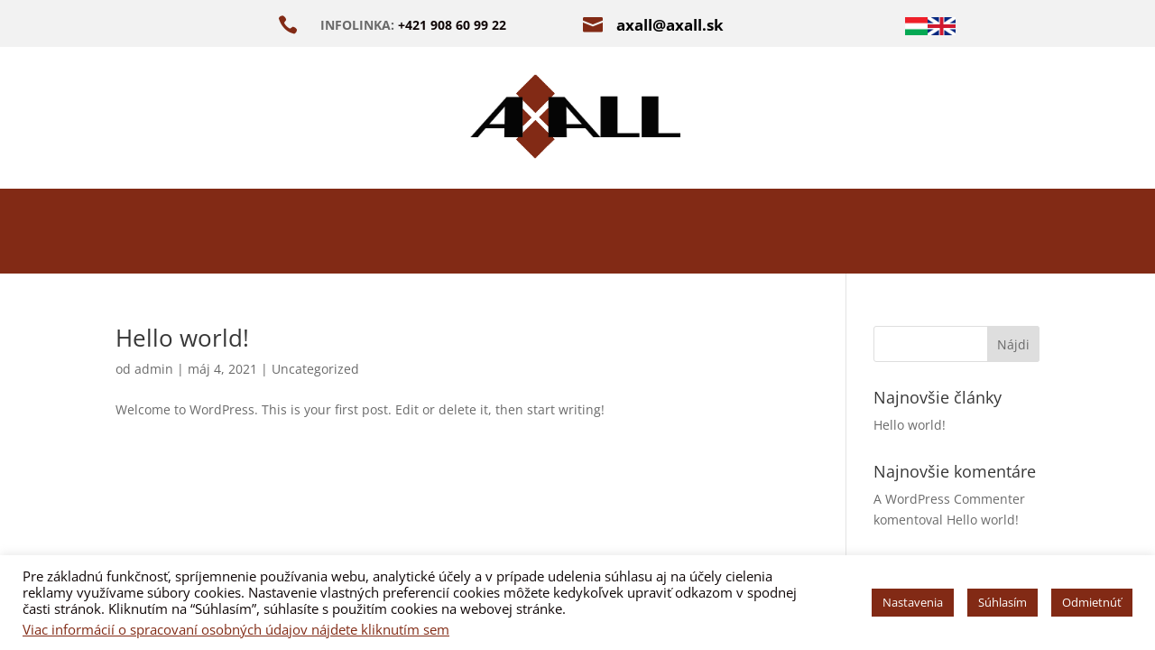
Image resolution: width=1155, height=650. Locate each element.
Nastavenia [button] (912, 602)
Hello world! (182, 337)
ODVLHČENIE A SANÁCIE (500, 234)
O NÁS (329, 234)
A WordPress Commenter (949, 498)
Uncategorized (315, 368)
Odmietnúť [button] (1092, 602)
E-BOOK (676, 234)
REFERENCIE (800, 234)
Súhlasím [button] (1002, 602)
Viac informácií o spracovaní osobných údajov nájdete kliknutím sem (236, 629)
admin (153, 368)
